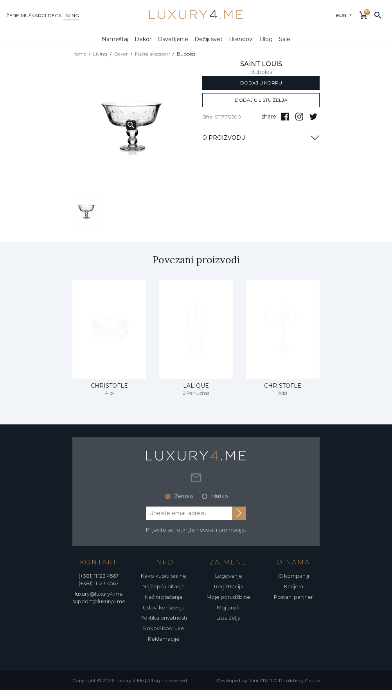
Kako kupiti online (163, 576)
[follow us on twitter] (313, 116)
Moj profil (229, 607)
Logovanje (228, 576)
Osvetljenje (173, 39)
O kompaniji (293, 576)
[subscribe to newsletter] (239, 513)
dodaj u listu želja (261, 100)
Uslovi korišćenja (164, 607)
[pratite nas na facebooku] (285, 116)
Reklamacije (164, 639)
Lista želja (228, 618)
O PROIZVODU (261, 137)
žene (12, 15)
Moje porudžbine (228, 597)
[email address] (189, 513)
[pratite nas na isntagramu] (299, 116)
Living (100, 54)
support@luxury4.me (99, 601)
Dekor (143, 39)
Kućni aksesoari (152, 54)
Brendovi (241, 39)
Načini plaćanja (163, 597)
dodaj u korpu (261, 83)
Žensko (183, 496)
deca (55, 15)
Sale (284, 39)
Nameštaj (115, 39)
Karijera (293, 586)
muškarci (33, 15)
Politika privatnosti (163, 618)
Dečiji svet (208, 39)
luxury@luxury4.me (99, 594)
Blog (266, 39)
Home (79, 54)
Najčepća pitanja (163, 586)
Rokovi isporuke (163, 628)
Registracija (228, 586)
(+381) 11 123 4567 (99, 576)
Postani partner (293, 597)
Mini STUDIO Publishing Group (284, 680)
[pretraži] (378, 15)
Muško (219, 496)
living (71, 15)
